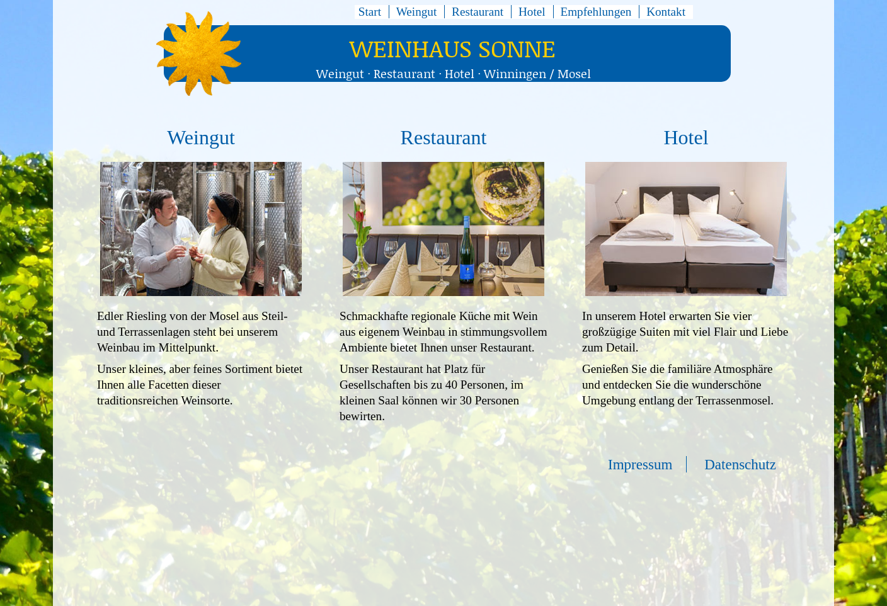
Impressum (640, 464)
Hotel (532, 11)
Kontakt (665, 11)
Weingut (416, 11)
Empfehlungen (595, 11)
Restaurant (477, 11)
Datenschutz (740, 464)
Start (369, 11)
